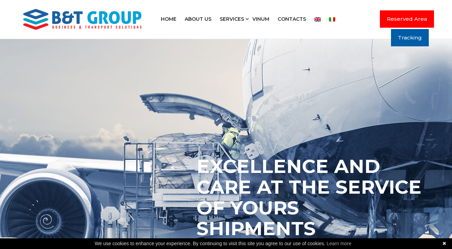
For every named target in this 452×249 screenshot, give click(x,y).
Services (232, 19)
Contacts (292, 19)
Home (168, 19)
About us (198, 19)
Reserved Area (407, 19)
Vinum (260, 19)
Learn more (339, 243)
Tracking (410, 37)
